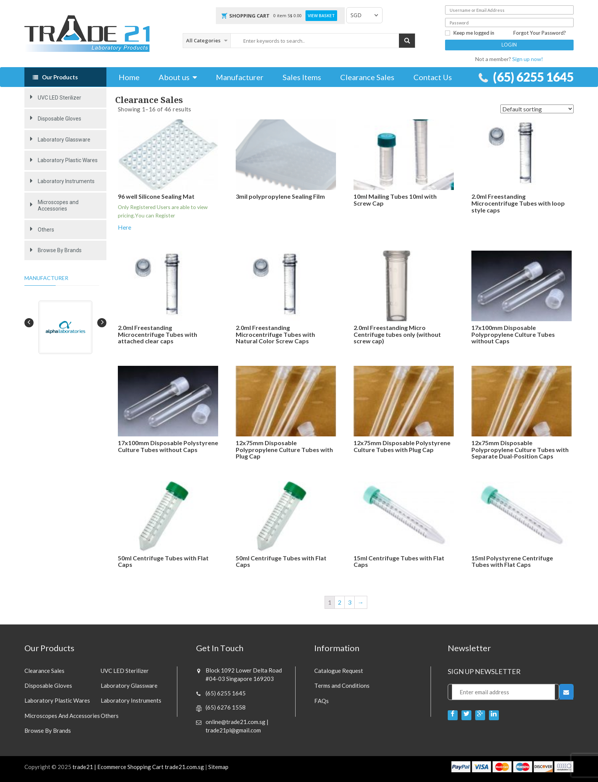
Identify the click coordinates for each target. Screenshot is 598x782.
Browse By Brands (60, 250)
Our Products (60, 77)
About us (174, 77)
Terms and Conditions (342, 685)
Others (46, 230)
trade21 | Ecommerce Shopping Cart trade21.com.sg (138, 767)
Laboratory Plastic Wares (68, 160)
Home (129, 77)
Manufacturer (240, 77)
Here (124, 227)
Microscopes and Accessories (58, 205)
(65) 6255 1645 (531, 76)
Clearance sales (44, 670)
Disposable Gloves (59, 119)
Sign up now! (527, 59)
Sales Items (302, 77)
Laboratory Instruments (66, 181)
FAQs (321, 700)
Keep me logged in (469, 33)
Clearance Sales (367, 77)
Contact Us (432, 77)
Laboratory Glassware (64, 140)
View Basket (321, 15)
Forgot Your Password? (539, 33)
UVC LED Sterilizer (59, 98)
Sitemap (218, 767)
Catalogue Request (338, 670)
